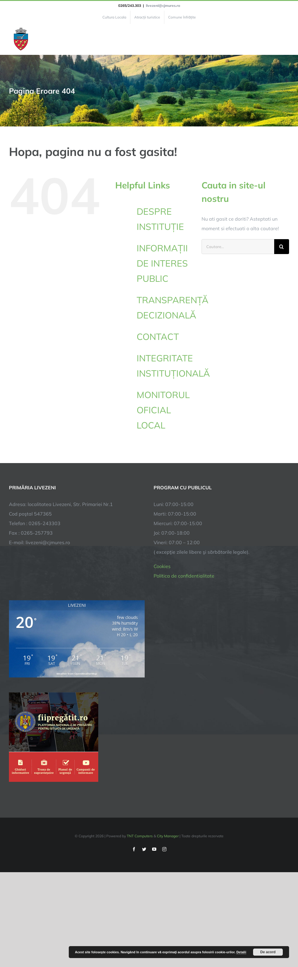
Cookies (162, 566)
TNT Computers (140, 836)
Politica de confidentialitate (184, 576)
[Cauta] (281, 246)
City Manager (168, 836)
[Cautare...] (238, 246)
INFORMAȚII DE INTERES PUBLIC (162, 263)
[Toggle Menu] (285, 39)
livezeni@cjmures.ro (163, 5)
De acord (267, 952)
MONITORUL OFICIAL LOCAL (163, 410)
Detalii (241, 952)
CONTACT (158, 336)
